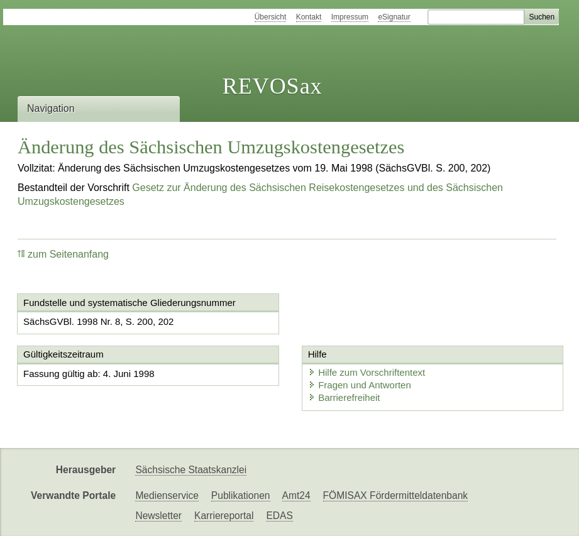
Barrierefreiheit (342, 397)
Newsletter (158, 515)
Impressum (349, 17)
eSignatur (394, 17)
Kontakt (309, 17)
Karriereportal (223, 515)
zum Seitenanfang (63, 254)
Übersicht (271, 17)
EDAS (279, 515)
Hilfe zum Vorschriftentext (364, 372)
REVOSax (273, 86)
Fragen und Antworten (357, 385)
